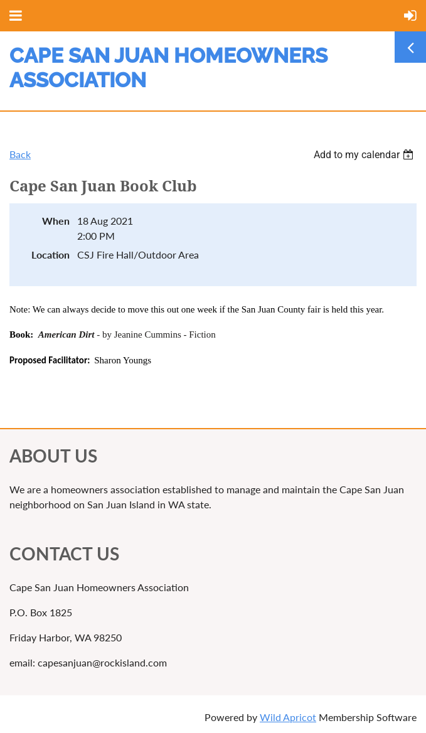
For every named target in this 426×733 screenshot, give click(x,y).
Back (20, 154)
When (56, 221)
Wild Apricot (288, 717)
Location (50, 254)
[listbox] (365, 155)
